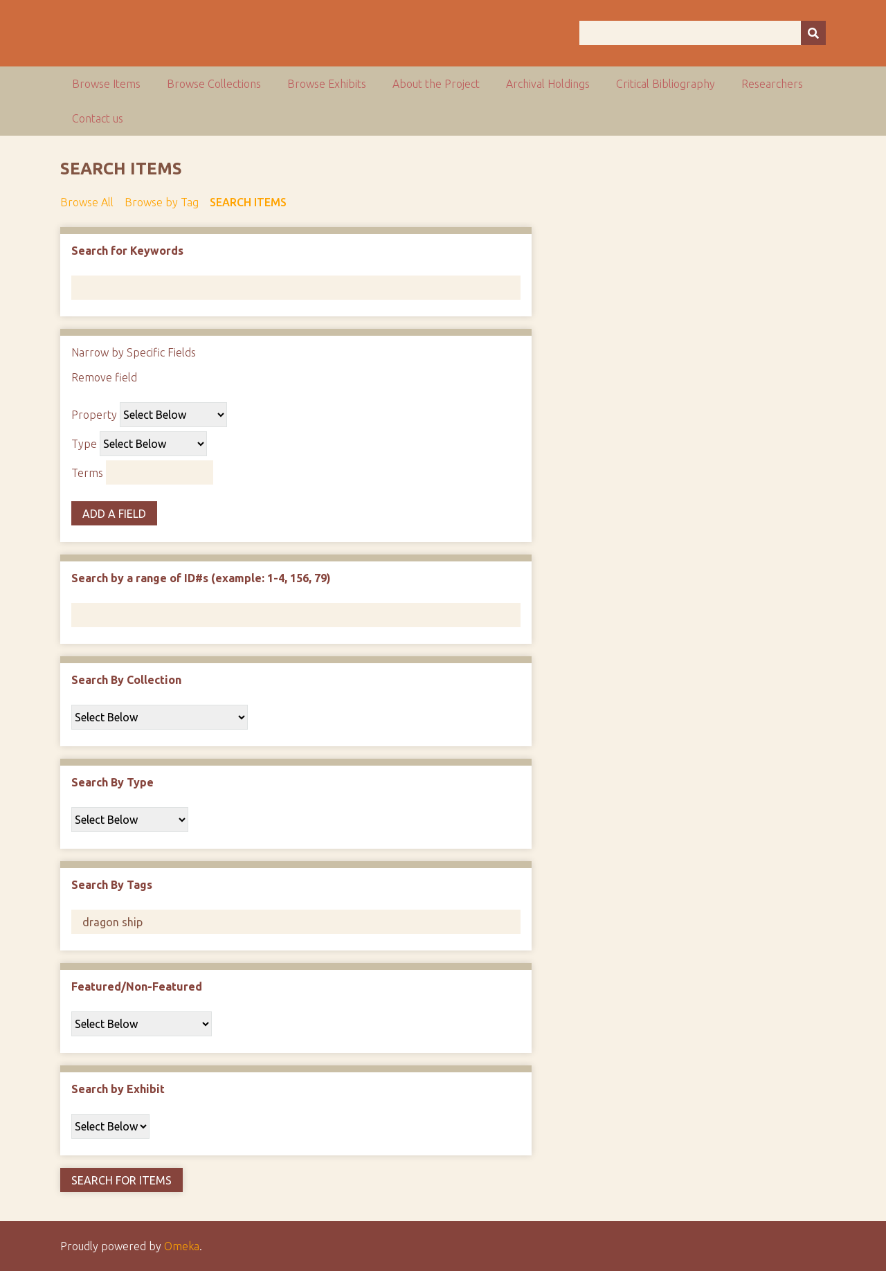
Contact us (97, 118)
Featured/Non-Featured (136, 986)
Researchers (772, 84)
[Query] (702, 33)
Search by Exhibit (118, 1089)
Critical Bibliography (665, 84)
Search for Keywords (127, 250)
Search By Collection (126, 680)
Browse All (87, 202)
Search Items (248, 202)
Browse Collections (214, 84)
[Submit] (813, 33)
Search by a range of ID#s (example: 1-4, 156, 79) (201, 578)
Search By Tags (111, 884)
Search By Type (112, 782)
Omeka (181, 1246)
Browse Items (106, 84)
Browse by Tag (162, 202)
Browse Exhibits (326, 84)
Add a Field (114, 513)
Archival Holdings (548, 84)
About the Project (436, 84)
